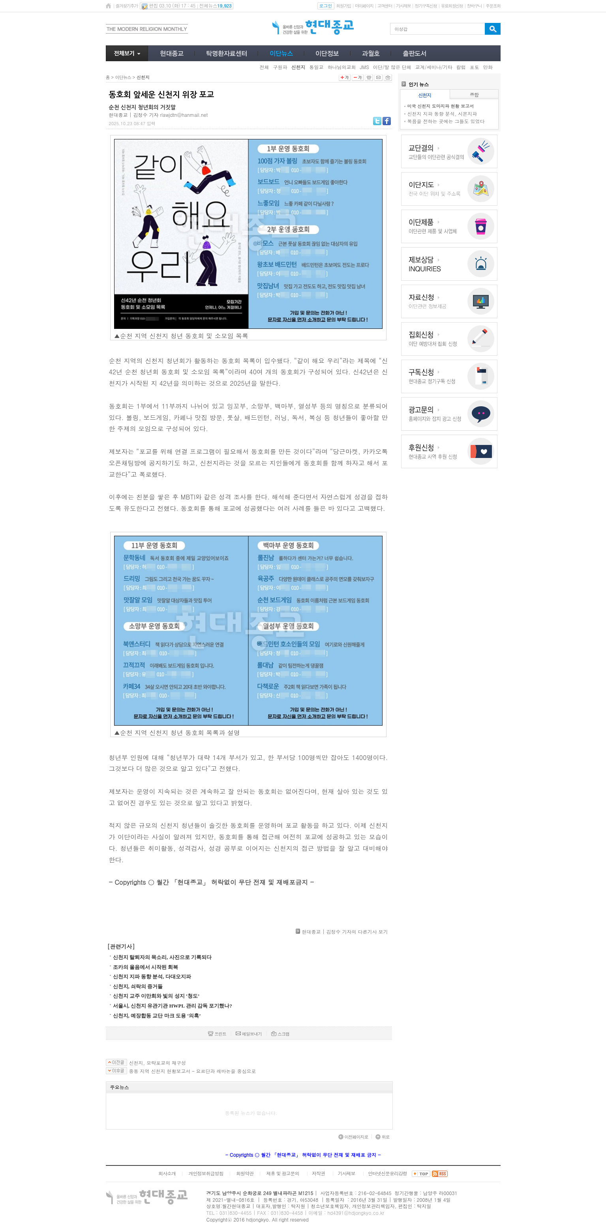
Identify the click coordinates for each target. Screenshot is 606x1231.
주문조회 (493, 6)
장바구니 (474, 6)
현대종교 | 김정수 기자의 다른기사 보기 (345, 931)
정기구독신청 (426, 6)
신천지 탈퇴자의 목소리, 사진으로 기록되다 (162, 957)
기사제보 (403, 6)
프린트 (217, 1034)
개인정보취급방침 (205, 1173)
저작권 (318, 1173)
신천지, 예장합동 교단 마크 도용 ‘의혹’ (157, 1016)
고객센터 (384, 6)
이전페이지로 (353, 1137)
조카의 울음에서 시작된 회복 (145, 967)
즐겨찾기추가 (127, 6)
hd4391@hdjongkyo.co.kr (355, 1212)
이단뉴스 (123, 77)
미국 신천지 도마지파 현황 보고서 (440, 106)
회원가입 (343, 6)
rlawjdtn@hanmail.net (184, 114)
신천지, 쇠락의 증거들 (138, 986)
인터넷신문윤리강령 (387, 1173)
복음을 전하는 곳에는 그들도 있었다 (446, 121)
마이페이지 (364, 6)
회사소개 (167, 1173)
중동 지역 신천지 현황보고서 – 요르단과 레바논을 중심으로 (192, 1071)
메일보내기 (249, 1034)
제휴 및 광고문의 (282, 1173)
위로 (382, 1137)
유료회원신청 (452, 6)
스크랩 (280, 1034)
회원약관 (244, 1173)
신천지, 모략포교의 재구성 (157, 1063)
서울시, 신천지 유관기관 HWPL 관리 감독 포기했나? (172, 1006)
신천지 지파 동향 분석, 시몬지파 (442, 113)
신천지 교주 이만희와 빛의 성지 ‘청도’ (156, 996)
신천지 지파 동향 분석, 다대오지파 (152, 977)
